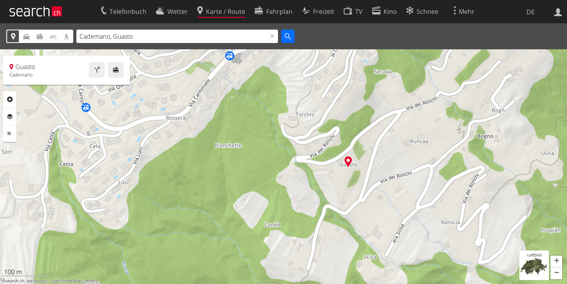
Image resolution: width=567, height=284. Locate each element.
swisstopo (37, 281)
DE (530, 11)
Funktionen (10, 133)
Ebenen (10, 116)
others (90, 281)
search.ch (15, 281)
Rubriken (10, 99)
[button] (556, 261)
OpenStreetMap (66, 281)
